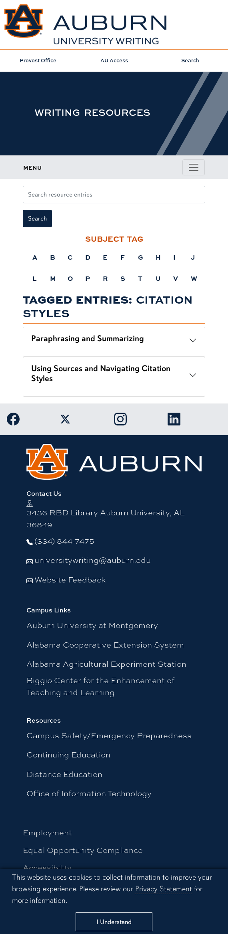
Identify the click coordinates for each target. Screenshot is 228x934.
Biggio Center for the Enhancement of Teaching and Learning (100, 686)
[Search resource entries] (114, 194)
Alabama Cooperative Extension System (105, 644)
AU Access (114, 60)
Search (190, 60)
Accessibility (47, 867)
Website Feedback (70, 579)
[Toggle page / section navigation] (193, 167)
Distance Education (64, 774)
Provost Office (38, 60)
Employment (47, 832)
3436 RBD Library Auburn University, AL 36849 (105, 518)
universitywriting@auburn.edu (92, 559)
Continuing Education (68, 754)
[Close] (114, 921)
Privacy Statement (163, 889)
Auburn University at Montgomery (92, 625)
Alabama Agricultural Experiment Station (106, 663)
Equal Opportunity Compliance (83, 850)
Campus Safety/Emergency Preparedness (109, 735)
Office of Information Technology (89, 793)
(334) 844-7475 (64, 540)
